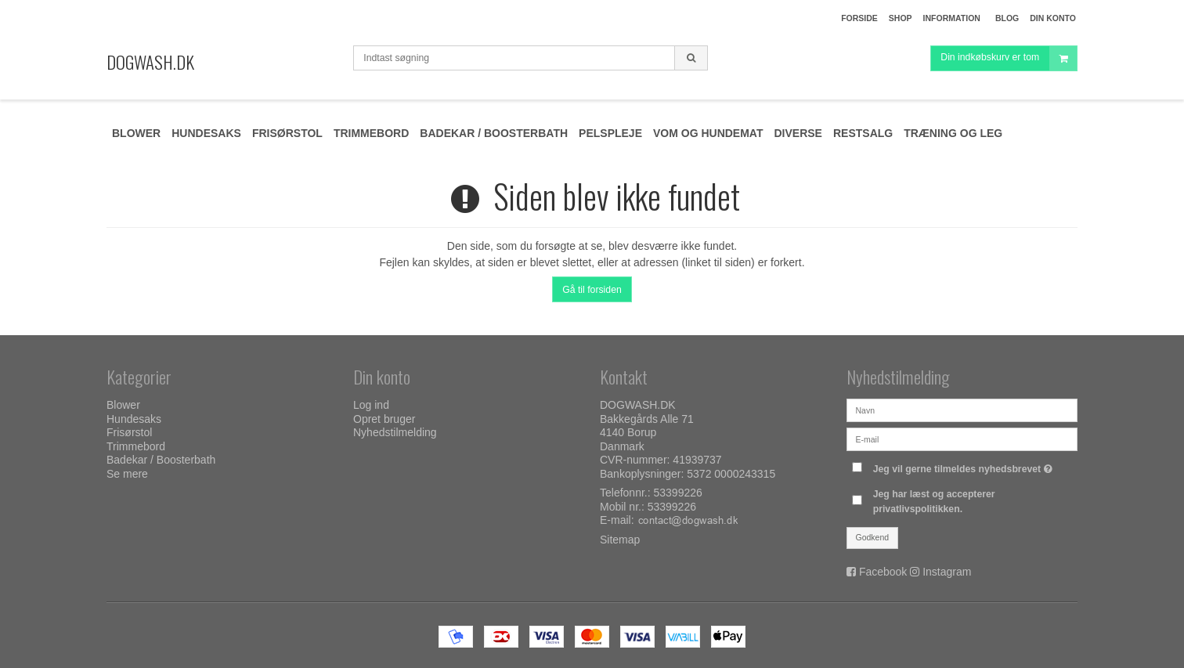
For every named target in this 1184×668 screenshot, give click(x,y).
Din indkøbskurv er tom (1008, 66)
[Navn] (962, 409)
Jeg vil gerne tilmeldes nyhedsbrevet (965, 466)
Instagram (946, 571)
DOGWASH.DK (150, 62)
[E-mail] (962, 438)
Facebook (883, 571)
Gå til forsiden (592, 289)
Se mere (127, 474)
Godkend (873, 537)
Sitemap (620, 539)
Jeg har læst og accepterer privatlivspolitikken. (934, 501)
